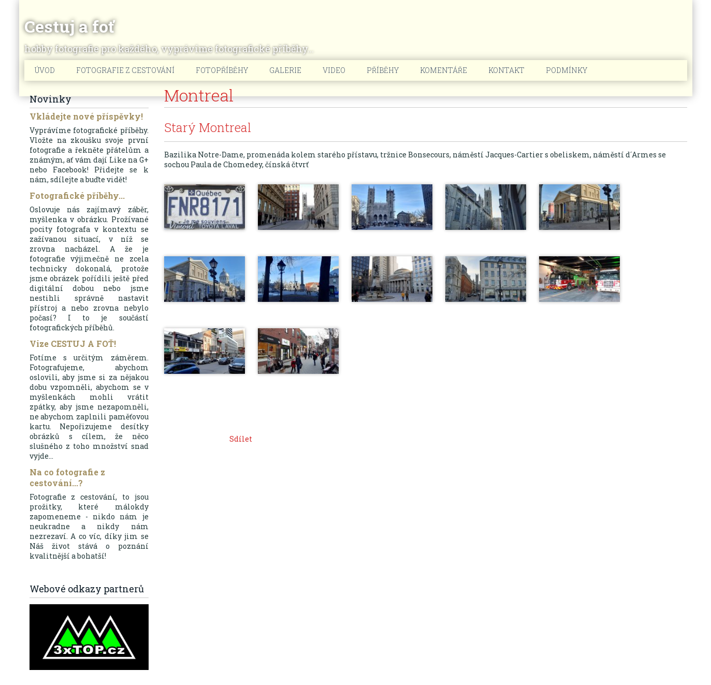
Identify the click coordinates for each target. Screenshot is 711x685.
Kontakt (506, 70)
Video (334, 70)
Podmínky (566, 70)
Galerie (285, 70)
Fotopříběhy (222, 70)
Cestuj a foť (69, 26)
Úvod (45, 70)
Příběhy (383, 70)
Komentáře (443, 70)
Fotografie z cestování (125, 70)
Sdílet (240, 439)
